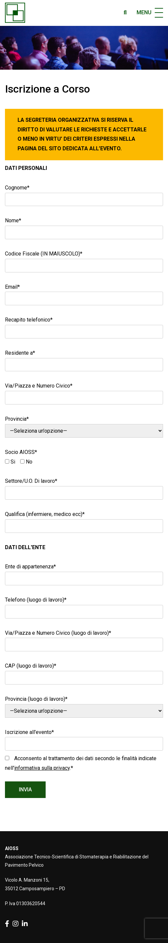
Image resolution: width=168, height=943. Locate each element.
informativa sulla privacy (42, 768)
